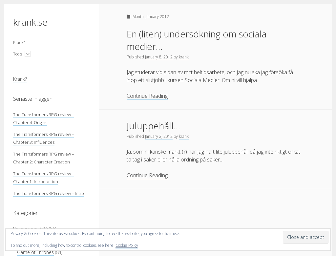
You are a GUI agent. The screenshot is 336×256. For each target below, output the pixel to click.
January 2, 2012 (159, 136)
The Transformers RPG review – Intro (48, 193)
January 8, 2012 (159, 57)
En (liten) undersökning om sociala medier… (196, 40)
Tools (17, 54)
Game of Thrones (35, 252)
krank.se (30, 22)
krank (184, 57)
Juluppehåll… (153, 125)
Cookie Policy (127, 245)
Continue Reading (147, 96)
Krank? (19, 42)
